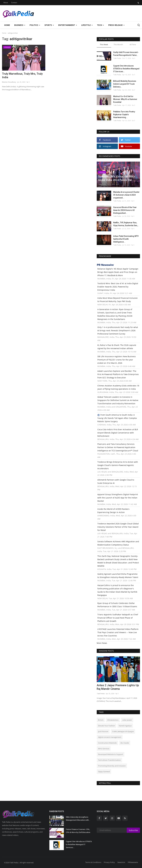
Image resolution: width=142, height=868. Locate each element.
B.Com (100, 720)
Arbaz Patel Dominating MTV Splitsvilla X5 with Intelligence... (126, 239)
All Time (133, 44)
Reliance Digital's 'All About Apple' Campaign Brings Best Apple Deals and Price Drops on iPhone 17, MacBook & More (117, 272)
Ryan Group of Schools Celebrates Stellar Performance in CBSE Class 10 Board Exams (117, 605)
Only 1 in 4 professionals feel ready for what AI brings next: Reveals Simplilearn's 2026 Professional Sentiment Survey (117, 330)
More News (102, 643)
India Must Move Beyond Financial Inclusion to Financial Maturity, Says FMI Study (117, 300)
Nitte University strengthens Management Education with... (78, 818)
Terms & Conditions (93, 862)
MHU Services (103, 748)
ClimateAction (113, 720)
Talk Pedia (117, 58)
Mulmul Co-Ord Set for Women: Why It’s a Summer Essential (125, 99)
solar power (127, 720)
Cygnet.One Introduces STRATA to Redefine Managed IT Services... (126, 69)
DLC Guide (124, 743)
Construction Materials (107, 743)
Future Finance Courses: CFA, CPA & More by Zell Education (78, 830)
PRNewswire (133, 862)
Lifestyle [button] (87, 25)
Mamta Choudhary (9, 82)
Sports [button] (49, 25)
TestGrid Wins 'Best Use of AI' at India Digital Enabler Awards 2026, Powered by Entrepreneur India (117, 286)
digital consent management (109, 737)
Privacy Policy (109, 862)
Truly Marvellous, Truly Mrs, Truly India (22, 75)
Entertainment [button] (67, 25)
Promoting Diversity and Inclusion (112, 766)
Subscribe (133, 830)
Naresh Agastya (125, 725)
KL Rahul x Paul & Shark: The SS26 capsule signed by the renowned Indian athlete (116, 347)
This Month (118, 44)
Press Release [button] (116, 25)
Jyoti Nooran (103, 731)
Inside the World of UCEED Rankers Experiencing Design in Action (113, 511)
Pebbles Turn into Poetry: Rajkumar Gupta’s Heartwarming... (124, 114)
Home (7, 25)
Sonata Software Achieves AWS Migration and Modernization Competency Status (118, 543)
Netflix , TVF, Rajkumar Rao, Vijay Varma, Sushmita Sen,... (126, 224)
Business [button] (19, 25)
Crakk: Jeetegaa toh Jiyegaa (123, 731)
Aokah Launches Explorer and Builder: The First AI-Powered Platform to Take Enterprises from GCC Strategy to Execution (118, 374)
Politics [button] (35, 25)
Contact (14, 2)
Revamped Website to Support (110, 754)
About (5, 2)
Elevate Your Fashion (106, 725)
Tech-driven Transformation (109, 760)
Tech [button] (100, 25)
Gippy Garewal (104, 771)
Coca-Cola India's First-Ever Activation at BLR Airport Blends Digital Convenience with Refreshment (117, 432)
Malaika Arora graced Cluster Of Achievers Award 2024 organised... (126, 195)
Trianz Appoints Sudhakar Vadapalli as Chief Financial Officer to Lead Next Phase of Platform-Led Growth (117, 617)
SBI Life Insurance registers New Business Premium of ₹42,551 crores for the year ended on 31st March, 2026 (116, 359)
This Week (104, 44)
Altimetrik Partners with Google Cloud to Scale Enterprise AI (115, 481)
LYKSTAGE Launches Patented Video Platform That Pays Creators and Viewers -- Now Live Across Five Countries (117, 632)
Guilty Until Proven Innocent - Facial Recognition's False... (126, 53)
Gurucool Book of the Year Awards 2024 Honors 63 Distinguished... (125, 210)
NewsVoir (121, 862)
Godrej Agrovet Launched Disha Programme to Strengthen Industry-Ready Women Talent (117, 576)
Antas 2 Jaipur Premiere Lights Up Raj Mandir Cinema (118, 687)
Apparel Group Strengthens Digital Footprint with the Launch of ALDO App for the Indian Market (117, 497)
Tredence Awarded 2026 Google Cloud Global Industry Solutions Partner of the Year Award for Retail (118, 526)
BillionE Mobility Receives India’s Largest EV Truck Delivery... (124, 84)
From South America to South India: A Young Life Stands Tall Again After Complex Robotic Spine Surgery (117, 418)
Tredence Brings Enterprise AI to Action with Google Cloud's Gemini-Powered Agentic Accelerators (117, 465)
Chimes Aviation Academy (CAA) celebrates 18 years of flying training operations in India (118, 387)
